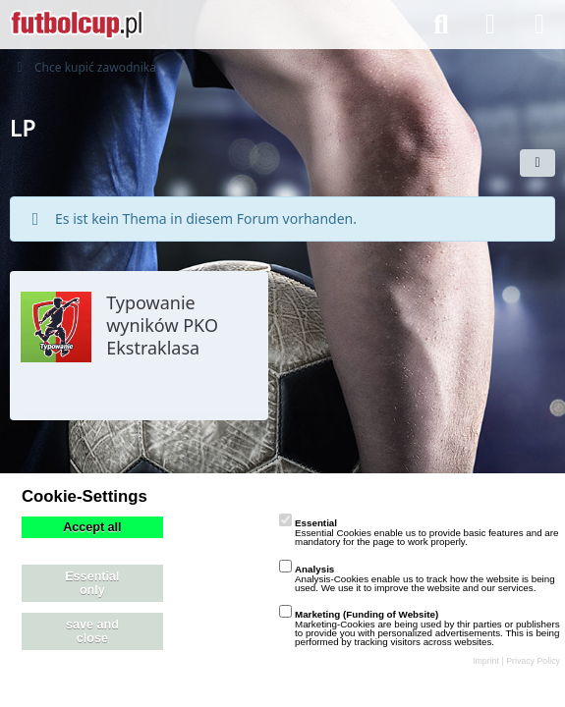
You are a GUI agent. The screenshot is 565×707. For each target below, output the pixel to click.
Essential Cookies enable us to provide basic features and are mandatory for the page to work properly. (419, 532)
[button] (537, 163)
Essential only (92, 583)
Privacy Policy (533, 661)
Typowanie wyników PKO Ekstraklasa (162, 325)
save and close (92, 631)
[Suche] (441, 24)
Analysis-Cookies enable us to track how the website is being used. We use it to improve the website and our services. (417, 578)
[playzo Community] (76, 24)
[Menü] (539, 24)
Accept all (92, 527)
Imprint (486, 661)
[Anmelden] (490, 24)
